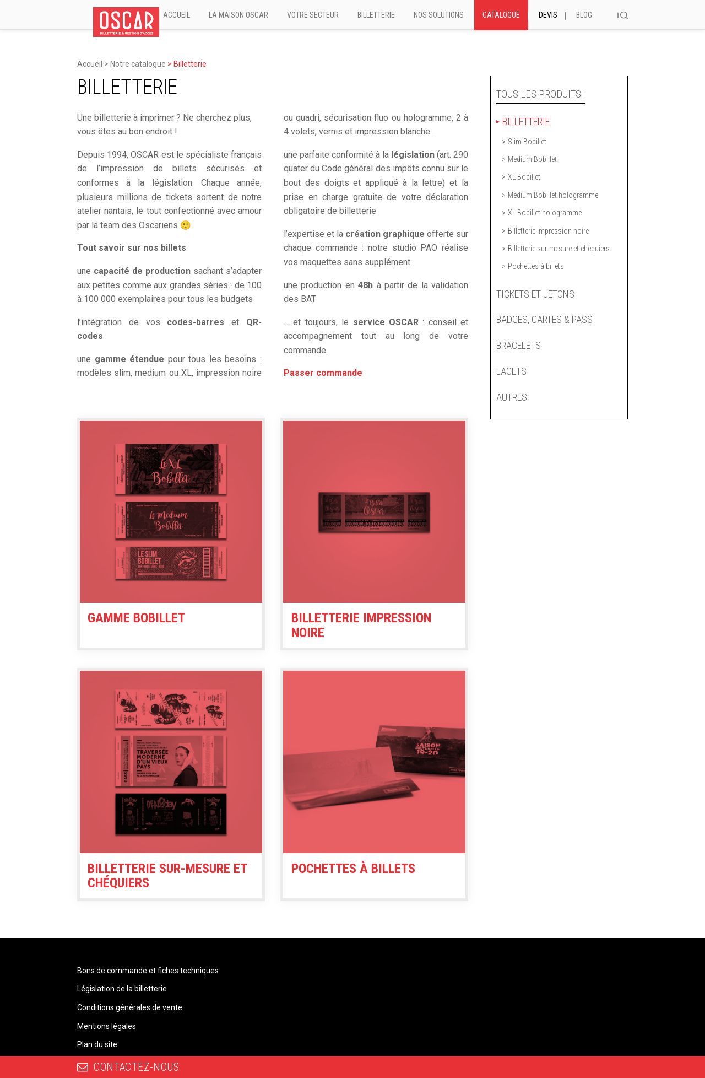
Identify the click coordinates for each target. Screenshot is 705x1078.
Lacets (511, 371)
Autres (511, 397)
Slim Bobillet (527, 141)
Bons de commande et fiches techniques (148, 970)
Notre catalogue (138, 64)
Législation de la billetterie (122, 988)
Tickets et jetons (535, 294)
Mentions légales (106, 1026)
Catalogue (501, 14)
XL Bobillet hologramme (545, 212)
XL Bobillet (524, 177)
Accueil (176, 14)
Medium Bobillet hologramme (553, 195)
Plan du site (97, 1044)
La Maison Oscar (238, 14)
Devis (548, 14)
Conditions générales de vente (129, 1007)
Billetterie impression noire (548, 231)
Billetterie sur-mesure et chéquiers (559, 248)
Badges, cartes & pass (544, 319)
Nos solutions (439, 14)
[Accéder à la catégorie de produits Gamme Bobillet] (171, 523)
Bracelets (518, 345)
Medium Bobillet (532, 159)
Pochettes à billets (536, 266)
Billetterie (376, 14)
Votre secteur (313, 14)
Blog (584, 14)
